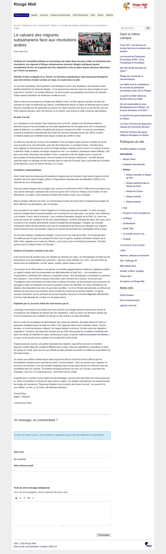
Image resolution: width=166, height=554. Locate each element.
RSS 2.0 (53, 546)
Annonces (44, 15)
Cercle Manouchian (80, 15)
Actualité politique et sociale (133, 149)
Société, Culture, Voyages (132, 271)
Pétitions (109, 15)
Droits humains (127, 295)
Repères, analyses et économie (134, 255)
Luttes (123, 250)
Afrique (54, 25)
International (44, 25)
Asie (125, 208)
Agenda (34, 15)
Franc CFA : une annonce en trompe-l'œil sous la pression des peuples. (135, 48)
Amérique (127, 218)
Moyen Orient (129, 159)
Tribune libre (125, 276)
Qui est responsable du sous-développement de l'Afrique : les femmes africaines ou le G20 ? (134, 107)
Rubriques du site (21, 15)
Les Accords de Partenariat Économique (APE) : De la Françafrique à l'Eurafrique (132, 59)
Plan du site (19, 546)
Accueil (17, 25)
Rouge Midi (25, 4)
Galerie (100, 15)
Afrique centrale (133, 196)
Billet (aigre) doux (128, 266)
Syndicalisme (129, 223)
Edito (93, 15)
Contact (43, 546)
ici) (80, 272)
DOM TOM (128, 229)
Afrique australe (133, 202)
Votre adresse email (23, 465)
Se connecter (20, 459)
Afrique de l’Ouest (134, 191)
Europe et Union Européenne (136, 213)
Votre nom (19, 452)
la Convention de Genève (96, 334)
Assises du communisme (60, 15)
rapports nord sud (128, 305)
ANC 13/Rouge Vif (128, 261)
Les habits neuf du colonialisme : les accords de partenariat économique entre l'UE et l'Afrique (135, 87)
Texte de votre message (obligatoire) (32, 488)
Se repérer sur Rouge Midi (132, 281)
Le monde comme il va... (134, 234)
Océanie (127, 239)
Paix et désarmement (130, 300)
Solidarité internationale (134, 164)
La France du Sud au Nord (132, 245)
